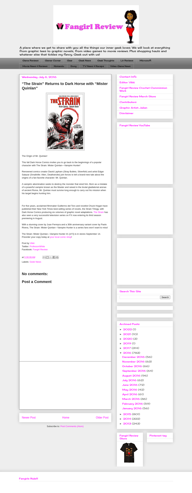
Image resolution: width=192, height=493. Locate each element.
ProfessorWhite (37, 246)
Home (65, 417)
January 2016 (132, 408)
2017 (127, 348)
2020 (128, 338)
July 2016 (129, 380)
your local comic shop (60, 237)
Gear (69, 60)
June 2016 (130, 384)
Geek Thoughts (105, 60)
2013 (127, 423)
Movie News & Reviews (34, 66)
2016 (127, 352)
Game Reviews (30, 60)
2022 (128, 329)
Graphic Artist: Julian (133, 107)
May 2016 (130, 389)
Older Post (102, 417)
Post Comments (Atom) (72, 426)
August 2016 (131, 375)
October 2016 (132, 366)
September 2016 (134, 370)
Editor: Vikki (127, 82)
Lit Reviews (127, 60)
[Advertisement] (65, 385)
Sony (73, 66)
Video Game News (120, 66)
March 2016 (131, 398)
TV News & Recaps (93, 66)
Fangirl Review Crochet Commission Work (143, 89)
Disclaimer (126, 113)
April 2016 (130, 394)
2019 (127, 343)
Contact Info (128, 76)
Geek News (85, 60)
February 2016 (133, 403)
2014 (127, 418)
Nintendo (59, 66)
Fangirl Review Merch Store (138, 96)
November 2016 (133, 361)
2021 (127, 334)
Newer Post (29, 417)
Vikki (32, 243)
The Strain (99, 212)
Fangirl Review (40, 249)
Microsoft (145, 60)
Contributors (128, 102)
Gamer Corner (53, 60)
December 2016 (134, 356)
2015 (127, 414)
